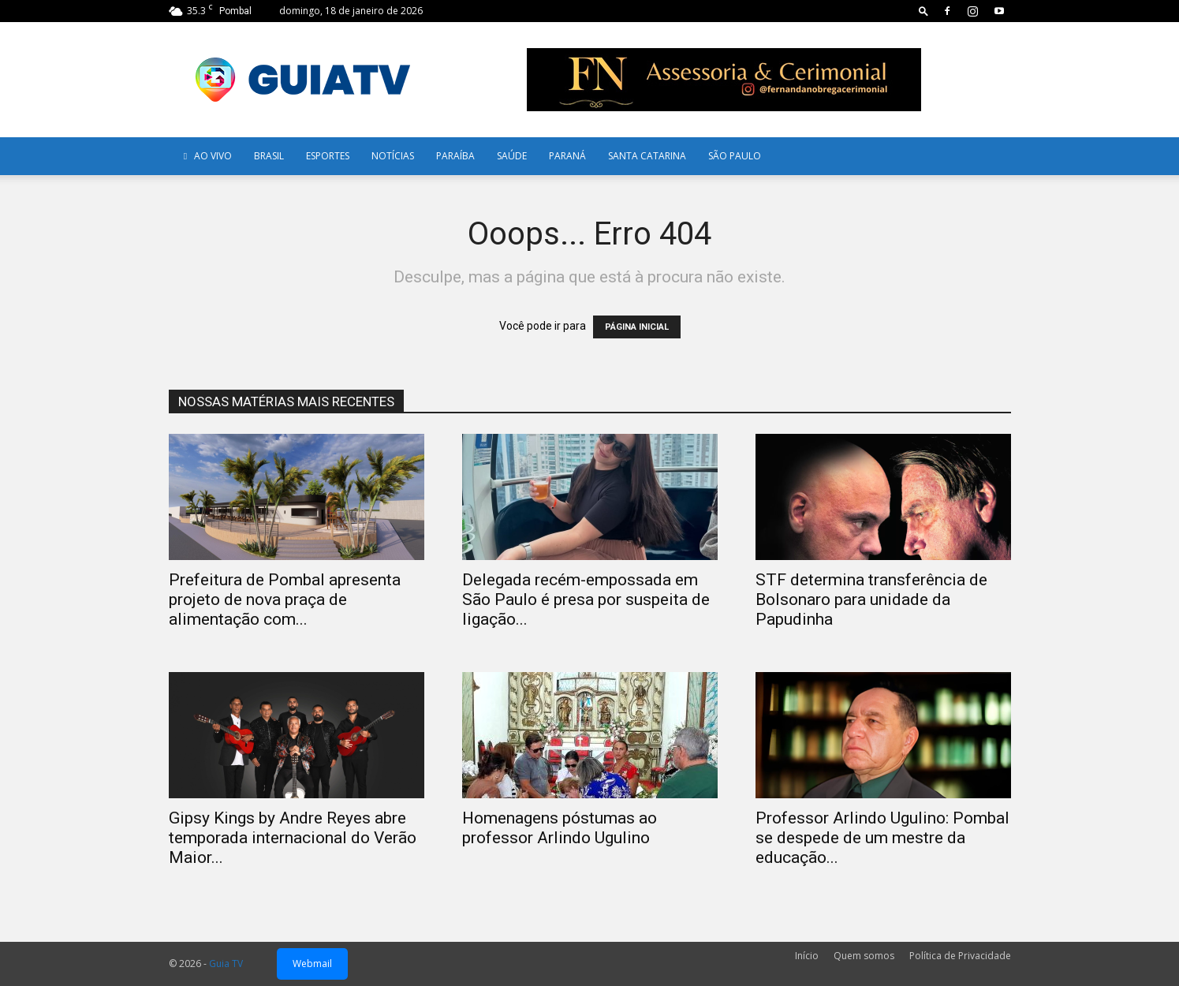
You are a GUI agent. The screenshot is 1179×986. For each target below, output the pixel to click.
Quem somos (864, 955)
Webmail (312, 963)
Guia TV (226, 963)
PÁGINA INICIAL (637, 327)
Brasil (269, 155)
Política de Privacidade (960, 955)
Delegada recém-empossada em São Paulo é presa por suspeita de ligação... (586, 599)
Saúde (512, 155)
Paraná (567, 155)
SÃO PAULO (734, 155)
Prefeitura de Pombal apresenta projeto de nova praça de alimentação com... (285, 599)
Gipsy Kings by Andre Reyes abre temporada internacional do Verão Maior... (292, 838)
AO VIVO (206, 155)
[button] (923, 11)
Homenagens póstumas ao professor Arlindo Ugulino (559, 828)
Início (807, 955)
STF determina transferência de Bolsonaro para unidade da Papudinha (871, 599)
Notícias (392, 155)
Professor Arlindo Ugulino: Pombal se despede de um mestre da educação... (882, 838)
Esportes (327, 155)
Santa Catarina (647, 155)
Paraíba (455, 155)
